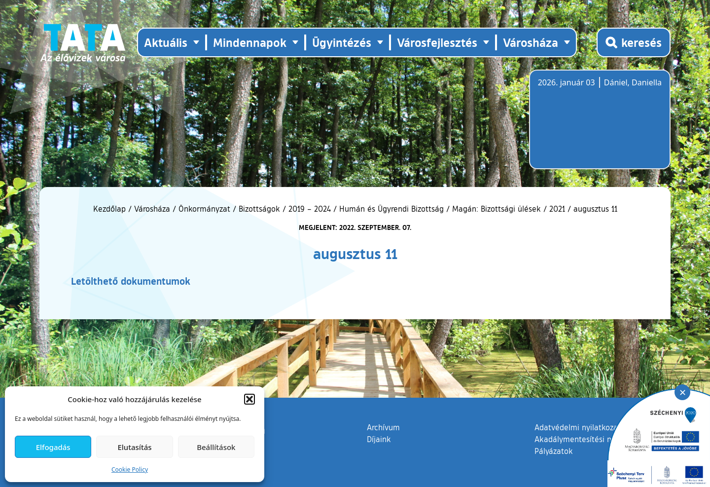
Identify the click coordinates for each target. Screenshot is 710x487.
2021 (557, 209)
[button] (249, 399)
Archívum (383, 426)
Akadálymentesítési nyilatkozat (590, 439)
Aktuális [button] (165, 42)
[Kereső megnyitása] (634, 42)
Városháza (152, 209)
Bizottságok (259, 209)
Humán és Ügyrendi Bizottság (391, 209)
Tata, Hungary (593, 125)
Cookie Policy (129, 469)
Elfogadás (53, 447)
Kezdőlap (110, 209)
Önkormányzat (204, 209)
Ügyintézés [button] (341, 42)
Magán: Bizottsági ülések (496, 209)
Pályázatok (553, 451)
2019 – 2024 (309, 209)
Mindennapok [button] (249, 42)
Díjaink (379, 439)
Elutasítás (134, 447)
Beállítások (216, 447)
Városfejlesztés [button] (437, 42)
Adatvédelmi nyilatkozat (577, 427)
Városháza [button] (530, 42)
